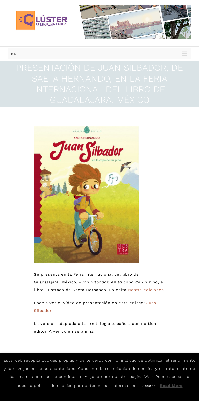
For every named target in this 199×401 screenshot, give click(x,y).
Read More (171, 385)
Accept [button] (148, 386)
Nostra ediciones (146, 290)
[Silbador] (86, 194)
